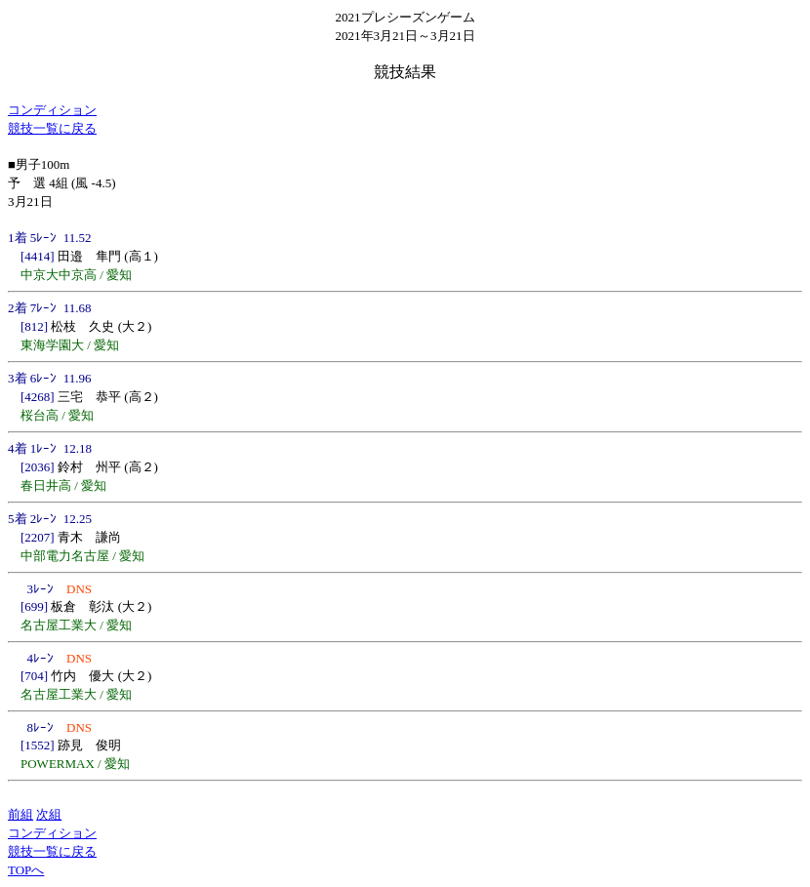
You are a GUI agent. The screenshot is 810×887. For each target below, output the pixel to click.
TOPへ (26, 870)
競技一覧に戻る (52, 128)
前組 (20, 814)
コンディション (52, 109)
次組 (48, 814)
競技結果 (405, 71)
